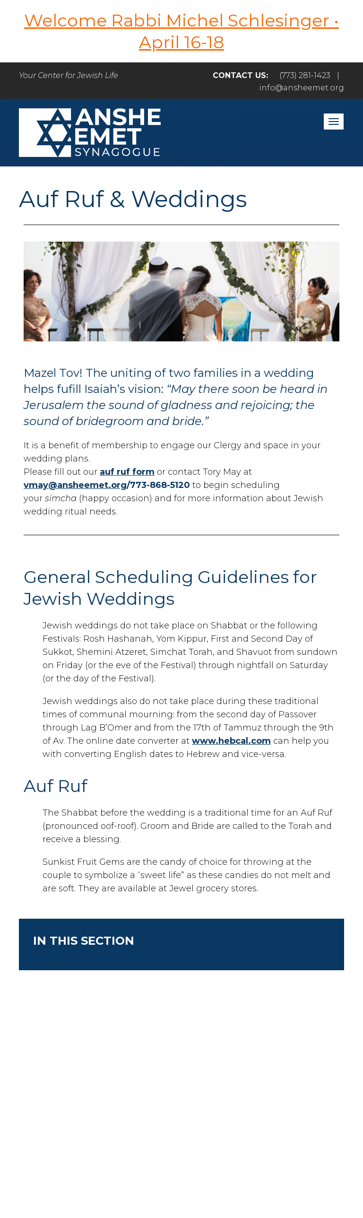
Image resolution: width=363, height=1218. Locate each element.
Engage (204, 1085)
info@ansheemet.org (301, 87)
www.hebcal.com (231, 741)
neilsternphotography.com (181, 1184)
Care (253, 1085)
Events (179, 1106)
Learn (298, 1085)
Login (228, 1106)
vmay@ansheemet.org (75, 485)
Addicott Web (154, 1172)
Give (132, 1106)
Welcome (103, 1085)
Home (47, 1085)
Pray (156, 1085)
